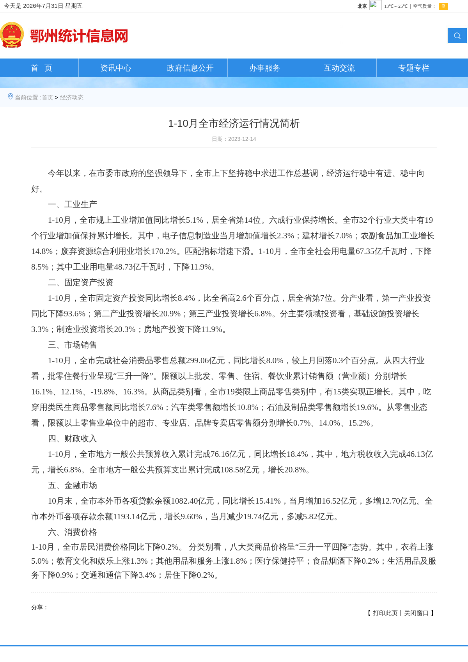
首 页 (41, 68)
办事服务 (264, 68)
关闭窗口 (416, 613)
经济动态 (71, 97)
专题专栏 (413, 68)
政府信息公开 (190, 68)
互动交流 (339, 68)
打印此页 (385, 613)
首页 (47, 97)
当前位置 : (28, 97)
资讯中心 (115, 68)
